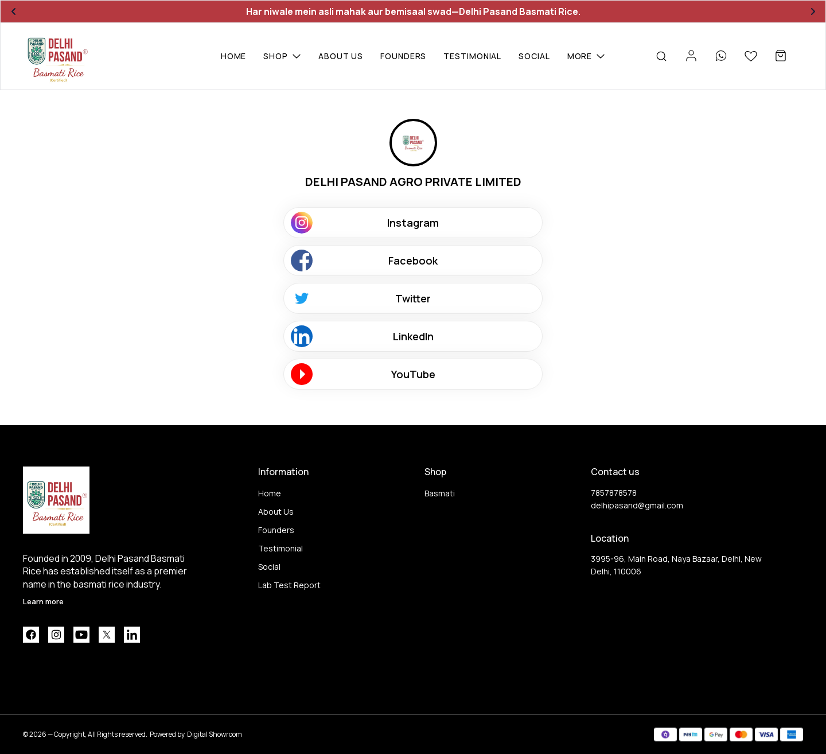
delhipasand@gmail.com (637, 505)
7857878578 (614, 492)
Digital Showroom (214, 734)
